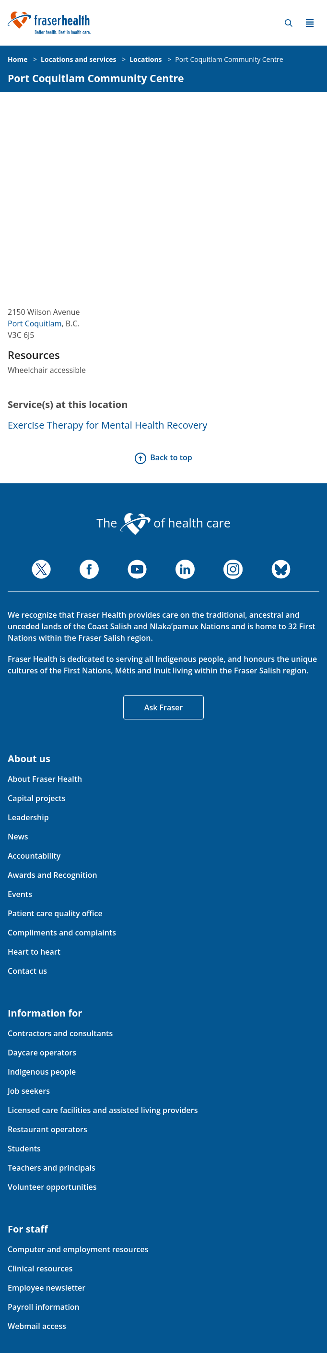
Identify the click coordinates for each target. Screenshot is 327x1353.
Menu (310, 23)
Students (24, 1148)
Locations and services (78, 59)
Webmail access (37, 1326)
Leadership (28, 817)
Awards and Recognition (52, 875)
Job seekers (29, 1091)
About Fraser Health (45, 779)
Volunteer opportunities (52, 1187)
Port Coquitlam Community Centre (229, 59)
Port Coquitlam (34, 323)
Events (20, 894)
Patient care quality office (55, 913)
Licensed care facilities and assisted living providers (103, 1110)
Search (288, 23)
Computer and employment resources (78, 1249)
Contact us (27, 971)
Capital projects (36, 798)
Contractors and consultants (60, 1033)
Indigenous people (42, 1071)
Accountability (34, 855)
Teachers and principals (51, 1167)
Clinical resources (40, 1268)
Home (17, 59)
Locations (145, 59)
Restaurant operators (47, 1129)
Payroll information (44, 1307)
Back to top (171, 457)
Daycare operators (42, 1052)
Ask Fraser (163, 707)
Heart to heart (34, 951)
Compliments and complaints (62, 932)
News (18, 836)
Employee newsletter (46, 1287)
